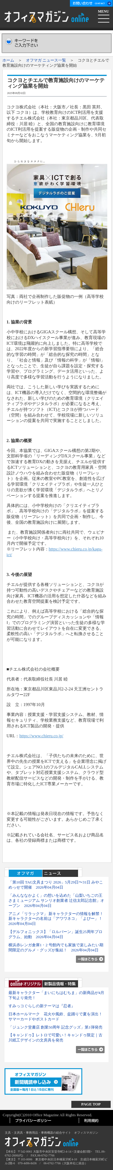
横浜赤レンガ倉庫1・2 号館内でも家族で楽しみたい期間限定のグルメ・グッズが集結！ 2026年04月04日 (55, 947)
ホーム (8, 60)
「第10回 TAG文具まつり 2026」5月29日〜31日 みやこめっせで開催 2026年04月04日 (55, 885)
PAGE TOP (91, 1104)
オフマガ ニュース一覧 (46, 60)
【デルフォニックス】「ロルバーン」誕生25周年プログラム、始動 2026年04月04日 (55, 934)
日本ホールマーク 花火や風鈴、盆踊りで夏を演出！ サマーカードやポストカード (55, 1016)
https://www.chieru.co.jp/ (41, 735)
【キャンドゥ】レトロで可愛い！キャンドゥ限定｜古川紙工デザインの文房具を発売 (55, 1037)
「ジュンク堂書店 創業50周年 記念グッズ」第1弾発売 (55, 1027)
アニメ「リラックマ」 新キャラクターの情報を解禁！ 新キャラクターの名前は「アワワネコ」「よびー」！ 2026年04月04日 (57, 918)
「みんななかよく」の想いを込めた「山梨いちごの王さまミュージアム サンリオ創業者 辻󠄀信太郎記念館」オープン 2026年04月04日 (56, 900)
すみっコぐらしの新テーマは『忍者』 (41, 1006)
